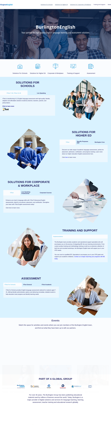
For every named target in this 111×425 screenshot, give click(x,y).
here (66, 157)
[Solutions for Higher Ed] (37, 66)
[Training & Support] (73, 66)
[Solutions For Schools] (19, 66)
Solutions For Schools (47, 4)
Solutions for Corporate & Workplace (80, 4)
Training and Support (99, 4)
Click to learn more (8, 106)
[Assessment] (91, 66)
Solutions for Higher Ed (61, 4)
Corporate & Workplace (55, 73)
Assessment (91, 73)
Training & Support (73, 73)
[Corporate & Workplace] (55, 66)
